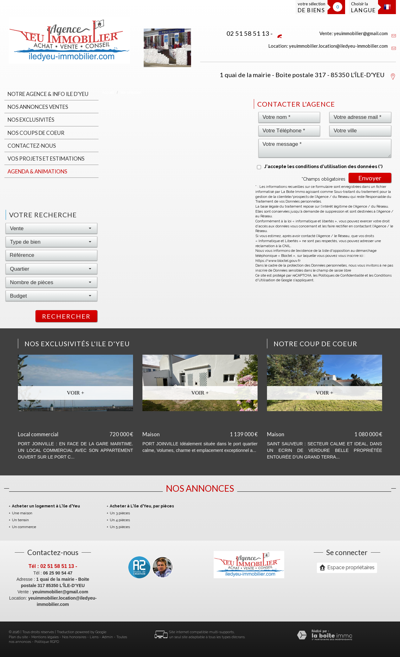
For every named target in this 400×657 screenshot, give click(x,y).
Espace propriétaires (347, 567)
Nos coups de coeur (36, 133)
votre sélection (311, 7)
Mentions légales (45, 637)
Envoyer (369, 178)
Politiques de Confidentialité (341, 275)
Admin (107, 637)
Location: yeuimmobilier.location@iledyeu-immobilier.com (328, 46)
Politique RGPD (47, 642)
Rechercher (66, 316)
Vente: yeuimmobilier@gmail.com (353, 33)
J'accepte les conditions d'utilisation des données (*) (323, 166)
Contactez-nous (32, 145)
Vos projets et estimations (46, 158)
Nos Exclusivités (31, 119)
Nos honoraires (74, 637)
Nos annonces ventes (38, 106)
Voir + (75, 393)
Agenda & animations (37, 171)
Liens (94, 637)
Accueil (108, 92)
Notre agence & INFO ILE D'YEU (48, 94)
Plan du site (18, 637)
